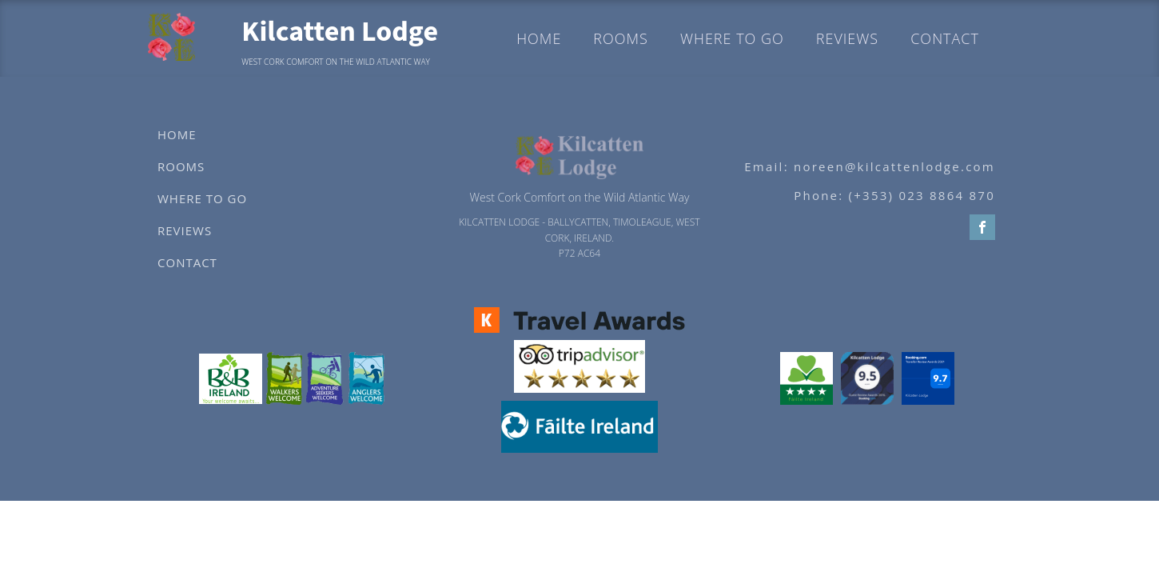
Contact (944, 38)
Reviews (847, 38)
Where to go (732, 38)
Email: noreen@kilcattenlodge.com (869, 166)
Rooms (620, 38)
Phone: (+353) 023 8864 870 (894, 195)
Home (538, 38)
